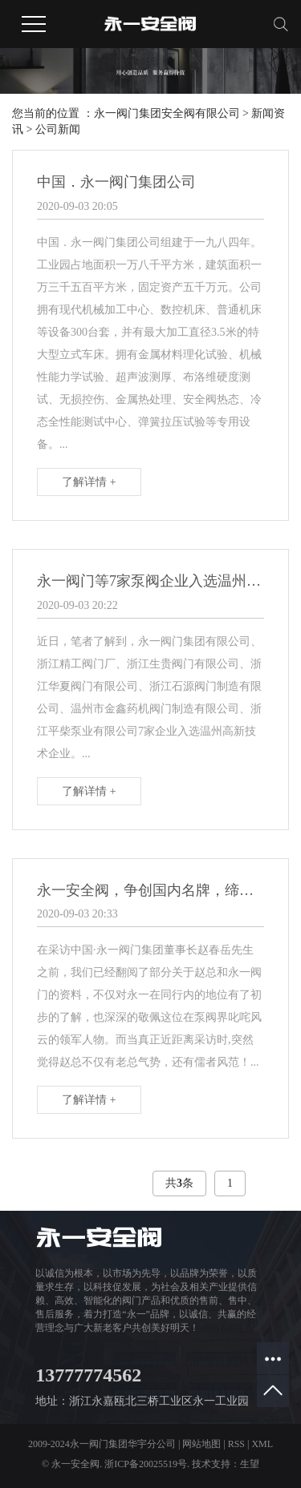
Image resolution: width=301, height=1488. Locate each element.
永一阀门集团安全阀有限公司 (167, 113)
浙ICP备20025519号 (145, 1464)
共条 (179, 1183)
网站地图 (201, 1444)
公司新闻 (57, 129)
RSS (236, 1444)
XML (262, 1444)
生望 (249, 1464)
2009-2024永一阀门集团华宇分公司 (102, 1444)
